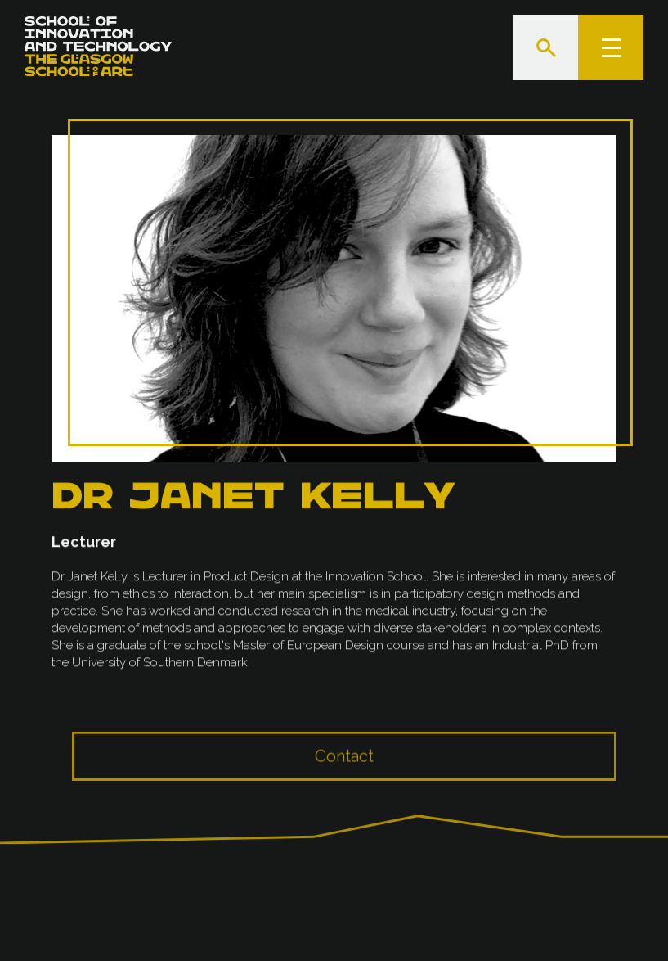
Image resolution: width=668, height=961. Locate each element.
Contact (344, 767)
